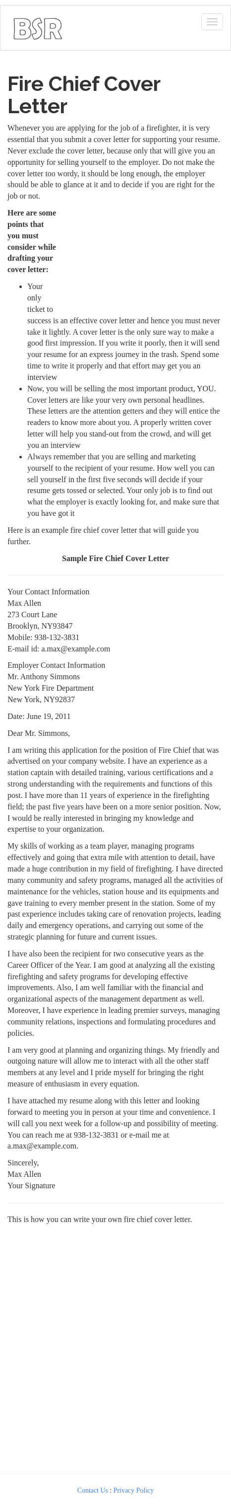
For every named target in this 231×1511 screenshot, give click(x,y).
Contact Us (92, 1490)
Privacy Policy (134, 1490)
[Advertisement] (143, 257)
